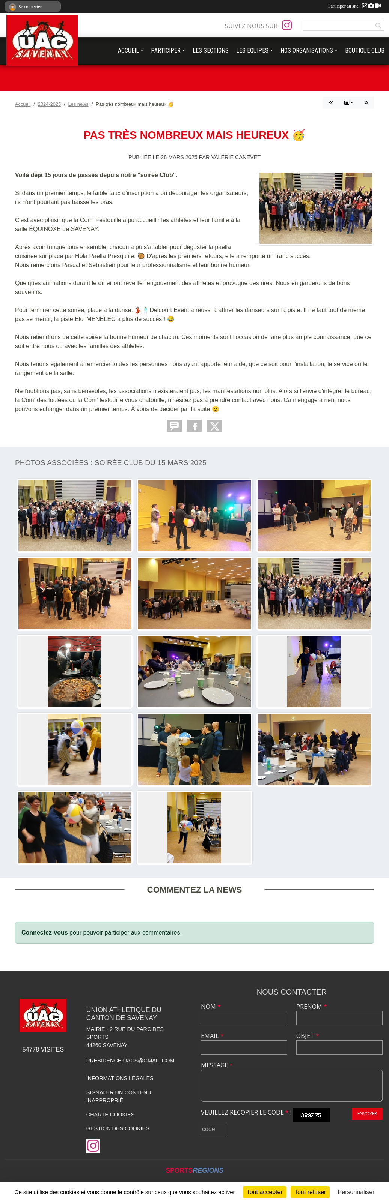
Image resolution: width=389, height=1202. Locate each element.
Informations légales (120, 1078)
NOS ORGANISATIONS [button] (306, 50)
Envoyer (367, 1113)
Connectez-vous (44, 932)
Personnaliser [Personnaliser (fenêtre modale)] (356, 1192)
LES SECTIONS (211, 50)
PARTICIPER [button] (166, 50)
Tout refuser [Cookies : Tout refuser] (310, 1192)
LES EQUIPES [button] (252, 50)
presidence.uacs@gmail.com (130, 1061)
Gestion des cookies (117, 1128)
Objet (307, 1036)
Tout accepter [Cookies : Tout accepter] (265, 1192)
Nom (211, 1006)
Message (217, 1065)
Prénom (311, 1006)
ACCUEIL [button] (128, 50)
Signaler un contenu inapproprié (118, 1096)
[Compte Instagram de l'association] (287, 25)
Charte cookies (110, 1115)
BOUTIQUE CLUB (364, 50)
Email (212, 1036)
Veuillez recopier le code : (246, 1112)
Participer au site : (354, 6)
